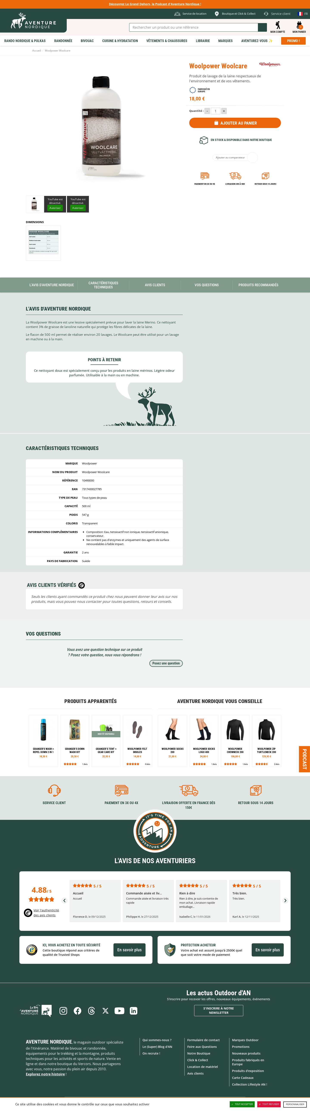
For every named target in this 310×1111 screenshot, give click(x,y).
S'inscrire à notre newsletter (218, 1010)
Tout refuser (269, 1104)
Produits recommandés (258, 285)
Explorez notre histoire (45, 1074)
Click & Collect (197, 1060)
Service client (54, 803)
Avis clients (195, 1073)
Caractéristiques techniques (103, 285)
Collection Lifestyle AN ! (249, 1084)
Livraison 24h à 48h (235, 184)
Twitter (105, 1010)
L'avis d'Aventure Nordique (51, 285)
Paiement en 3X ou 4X (204, 184)
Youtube (119, 1010)
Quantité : (196, 111)
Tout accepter (242, 1104)
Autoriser (55, 208)
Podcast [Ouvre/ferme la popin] (305, 759)
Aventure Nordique (49, 1042)
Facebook (77, 1010)
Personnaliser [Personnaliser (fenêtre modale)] (295, 1104)
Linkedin (134, 1010)
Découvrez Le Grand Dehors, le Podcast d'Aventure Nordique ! (155, 4)
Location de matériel (202, 1067)
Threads (91, 1010)
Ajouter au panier (238, 123)
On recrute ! (151, 1053)
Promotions (241, 1046)
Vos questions (207, 285)
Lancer (262, 27)
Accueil (36, 50)
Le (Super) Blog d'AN (157, 1046)
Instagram (62, 1010)
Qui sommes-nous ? (157, 1040)
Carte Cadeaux (243, 1077)
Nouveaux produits (246, 1053)
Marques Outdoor (245, 1040)
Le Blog (37, 1010)
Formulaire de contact (203, 1040)
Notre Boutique (198, 1053)
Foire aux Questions (202, 1046)
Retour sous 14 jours (265, 184)
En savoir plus (129, 949)
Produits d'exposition (248, 1071)
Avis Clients (155, 285)
